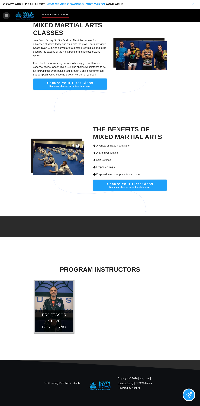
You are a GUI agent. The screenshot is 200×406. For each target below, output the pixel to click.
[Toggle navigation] (6, 15)
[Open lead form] (189, 395)
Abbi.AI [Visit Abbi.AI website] (136, 387)
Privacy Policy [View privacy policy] (126, 382)
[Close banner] (193, 4)
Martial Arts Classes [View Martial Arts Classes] (55, 15)
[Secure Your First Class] (70, 84)
